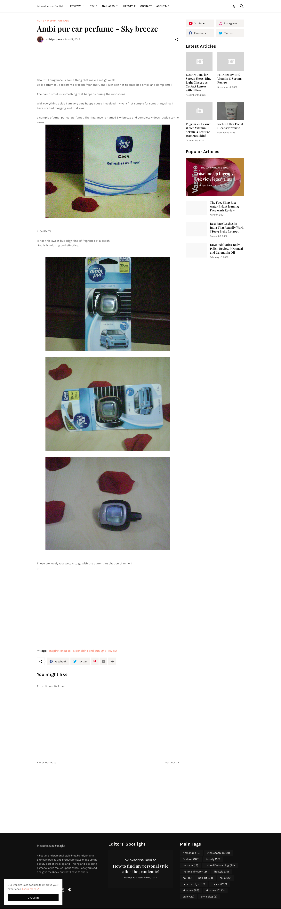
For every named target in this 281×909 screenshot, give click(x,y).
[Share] (177, 39)
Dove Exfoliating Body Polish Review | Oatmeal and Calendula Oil (226, 248)
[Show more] (112, 661)
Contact (146, 6)
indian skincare (195, 872)
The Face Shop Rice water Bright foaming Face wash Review (224, 206)
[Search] (241, 6)
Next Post (171, 762)
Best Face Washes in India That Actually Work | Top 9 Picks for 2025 (227, 227)
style (188, 897)
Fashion (191, 859)
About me (162, 6)
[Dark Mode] (234, 6)
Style (93, 6)
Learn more (29, 889)
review (112, 650)
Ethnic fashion (218, 853)
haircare (190, 865)
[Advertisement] (108, 60)
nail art (205, 878)
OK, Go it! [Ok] (33, 897)
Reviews (76, 6)
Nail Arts (108, 6)
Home (40, 20)
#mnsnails (191, 853)
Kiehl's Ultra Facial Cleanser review (230, 126)
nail (187, 878)
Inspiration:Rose (58, 20)
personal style (194, 884)
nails (225, 878)
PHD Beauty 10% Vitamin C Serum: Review (229, 78)
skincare (191, 890)
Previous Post (47, 762)
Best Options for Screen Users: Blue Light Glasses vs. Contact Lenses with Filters (198, 82)
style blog (209, 897)
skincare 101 (215, 890)
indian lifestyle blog (220, 865)
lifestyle (221, 872)
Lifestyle (129, 6)
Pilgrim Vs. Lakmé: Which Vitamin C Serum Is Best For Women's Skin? (198, 130)
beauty (213, 859)
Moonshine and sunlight (89, 650)
